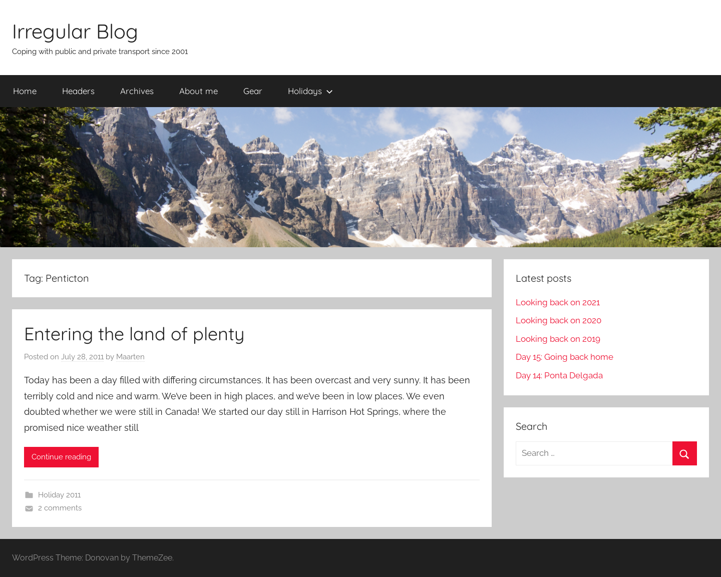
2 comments (60, 507)
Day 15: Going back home (564, 357)
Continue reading (61, 456)
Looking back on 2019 (558, 339)
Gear (252, 91)
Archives (137, 91)
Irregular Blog (75, 31)
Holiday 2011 (59, 494)
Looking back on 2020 (558, 320)
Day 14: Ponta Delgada (559, 375)
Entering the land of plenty (134, 333)
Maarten (130, 356)
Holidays (310, 91)
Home (25, 91)
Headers (78, 91)
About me (198, 91)
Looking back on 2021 (558, 302)
